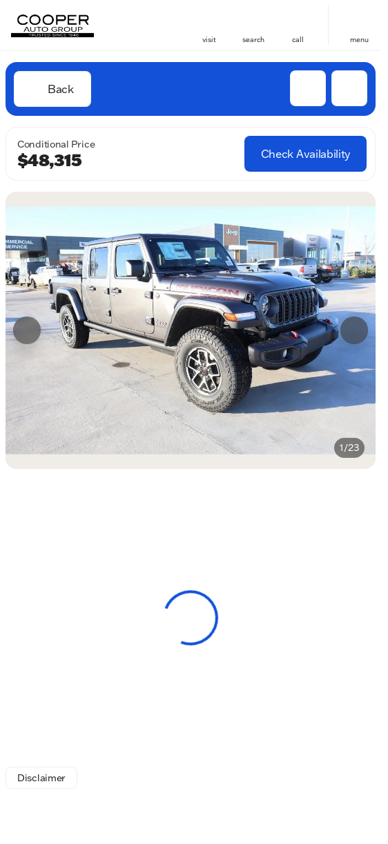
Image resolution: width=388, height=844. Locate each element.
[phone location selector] (297, 19)
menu (359, 39)
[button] (209, 25)
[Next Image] (354, 330)
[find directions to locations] (209, 19)
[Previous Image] (27, 330)
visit (209, 39)
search (253, 39)
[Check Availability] (305, 154)
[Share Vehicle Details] (349, 88)
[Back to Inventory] (52, 89)
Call (298, 39)
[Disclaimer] (41, 778)
